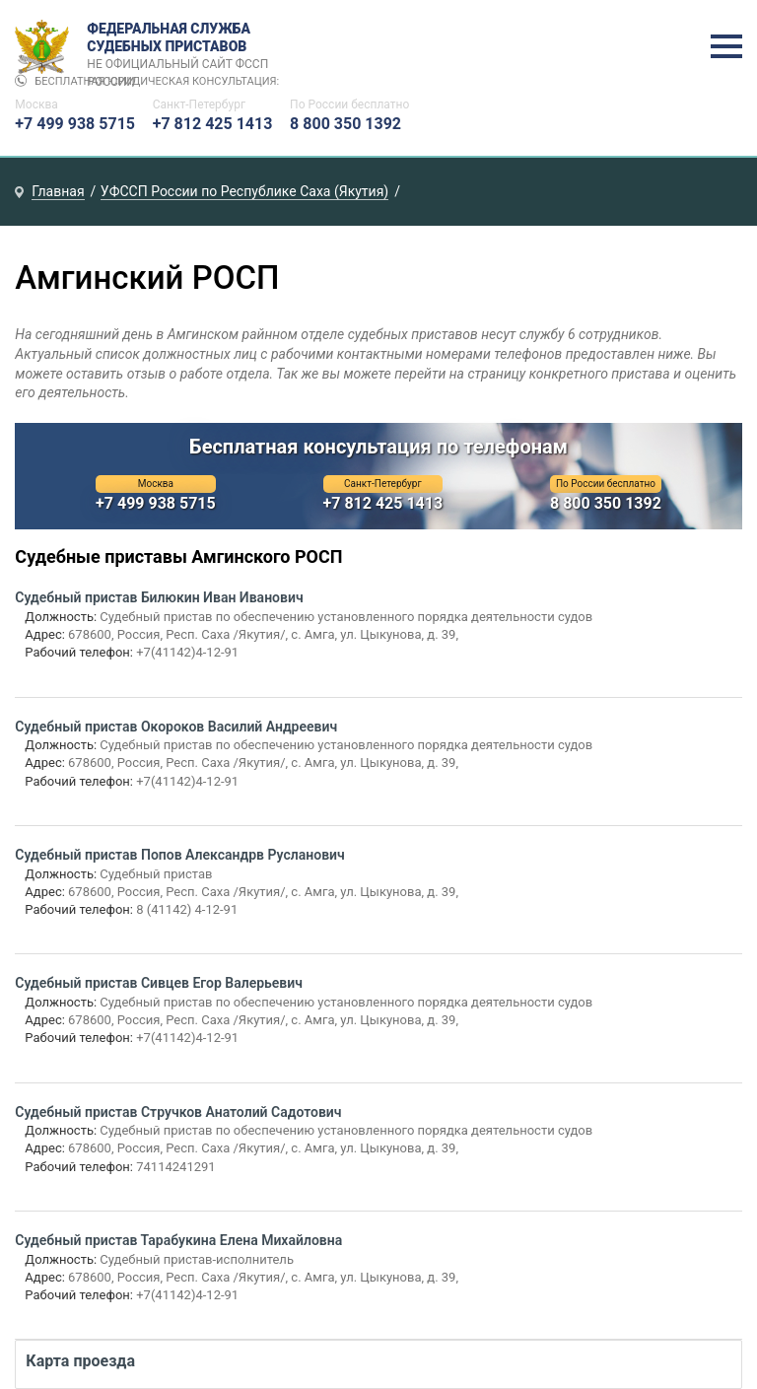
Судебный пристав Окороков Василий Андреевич (176, 726)
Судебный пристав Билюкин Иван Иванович (159, 597)
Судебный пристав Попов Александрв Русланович (179, 855)
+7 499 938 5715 (75, 123)
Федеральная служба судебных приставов (184, 47)
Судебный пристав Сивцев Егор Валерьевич (159, 983)
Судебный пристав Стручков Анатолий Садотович (178, 1112)
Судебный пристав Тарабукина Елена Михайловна (178, 1240)
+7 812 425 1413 (213, 123)
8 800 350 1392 (345, 123)
